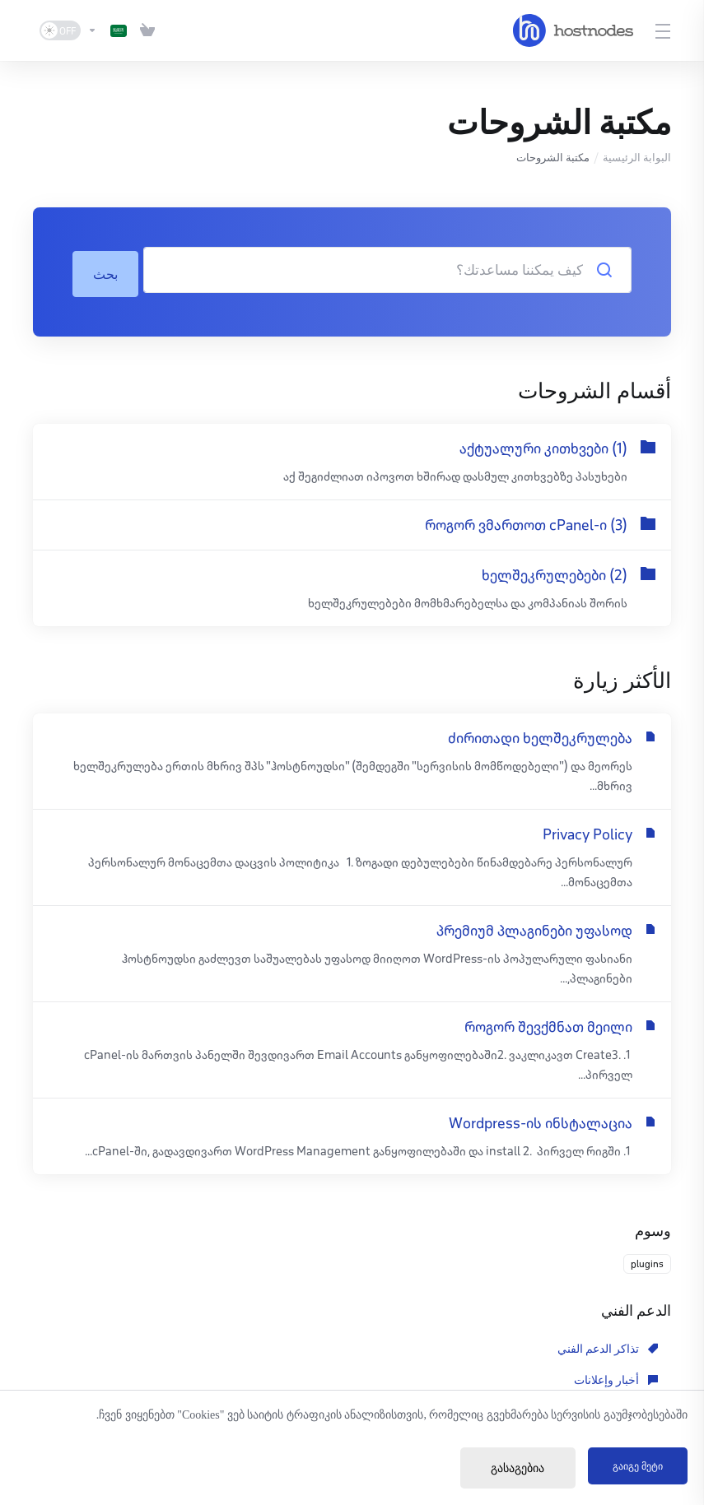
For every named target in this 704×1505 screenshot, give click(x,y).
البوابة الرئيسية (637, 158)
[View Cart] (147, 30)
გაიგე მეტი (630, 1468)
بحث (106, 270)
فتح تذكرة (216, 1376)
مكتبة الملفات (615, 1376)
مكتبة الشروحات (190, 1345)
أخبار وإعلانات (411, 1345)
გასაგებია (502, 1468)
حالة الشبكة (415, 1376)
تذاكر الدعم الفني (607, 1345)
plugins (647, 1260)
